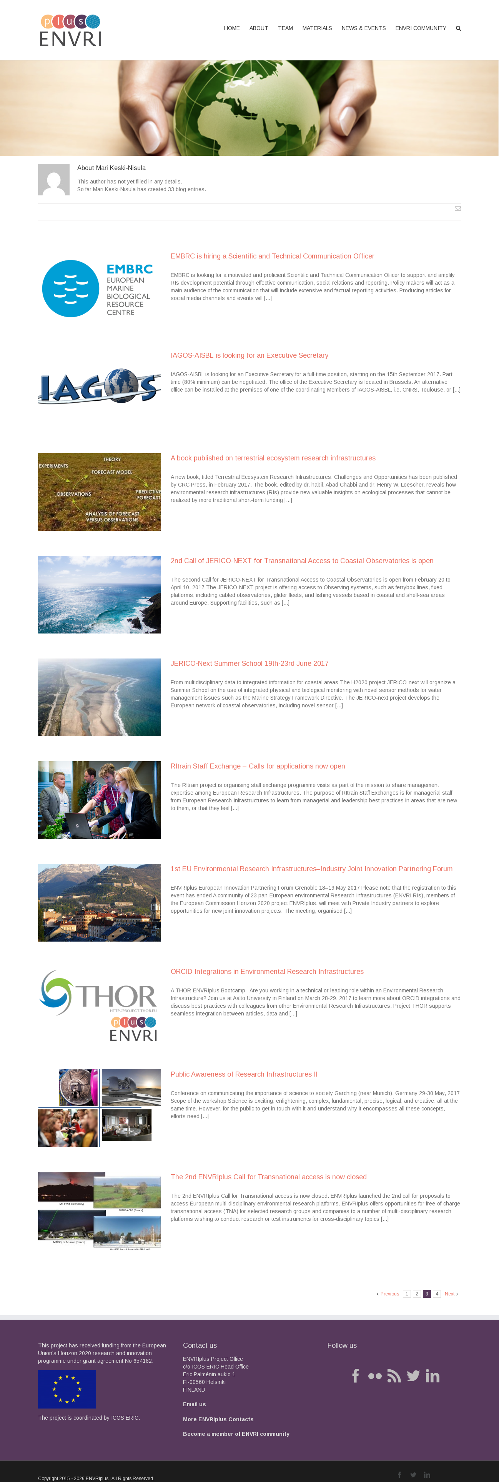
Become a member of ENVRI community (236, 1434)
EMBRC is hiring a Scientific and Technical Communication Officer (272, 256)
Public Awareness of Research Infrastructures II (244, 1074)
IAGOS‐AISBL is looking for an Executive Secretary (249, 355)
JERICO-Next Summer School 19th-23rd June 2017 (250, 663)
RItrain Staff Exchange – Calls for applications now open (258, 766)
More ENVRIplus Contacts (218, 1419)
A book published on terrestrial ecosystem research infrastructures (273, 458)
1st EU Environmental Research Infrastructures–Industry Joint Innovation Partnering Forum (312, 869)
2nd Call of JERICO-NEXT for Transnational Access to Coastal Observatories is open (302, 561)
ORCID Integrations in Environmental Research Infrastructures (267, 971)
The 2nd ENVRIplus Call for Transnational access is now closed (269, 1177)
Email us (194, 1404)
